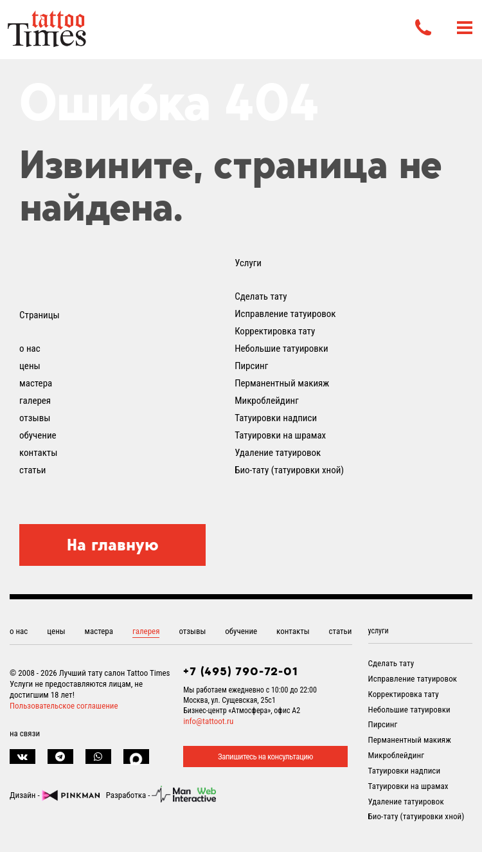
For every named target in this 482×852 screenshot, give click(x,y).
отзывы (34, 418)
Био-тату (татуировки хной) (289, 470)
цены (29, 366)
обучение (38, 435)
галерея (35, 400)
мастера (35, 383)
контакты (38, 452)
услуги (378, 630)
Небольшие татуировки (281, 348)
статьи (32, 470)
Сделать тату (261, 296)
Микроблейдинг (267, 400)
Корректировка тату (275, 331)
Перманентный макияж (282, 383)
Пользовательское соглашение (64, 706)
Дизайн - (55, 795)
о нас (29, 348)
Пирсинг (251, 366)
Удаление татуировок (278, 452)
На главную (113, 544)
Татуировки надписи (276, 418)
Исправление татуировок (285, 314)
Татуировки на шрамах (280, 435)
